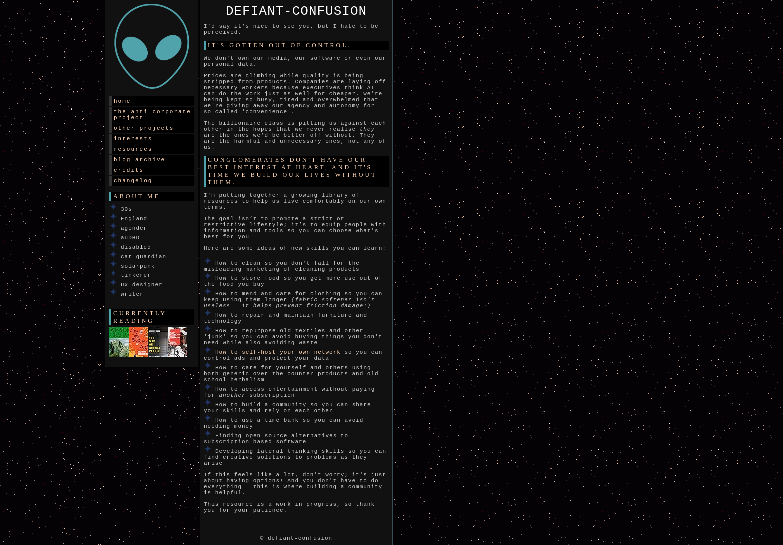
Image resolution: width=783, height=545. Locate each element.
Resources (133, 149)
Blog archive (139, 160)
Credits (129, 170)
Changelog (133, 181)
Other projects (144, 128)
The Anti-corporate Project (152, 115)
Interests (133, 139)
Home (122, 101)
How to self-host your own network (278, 352)
